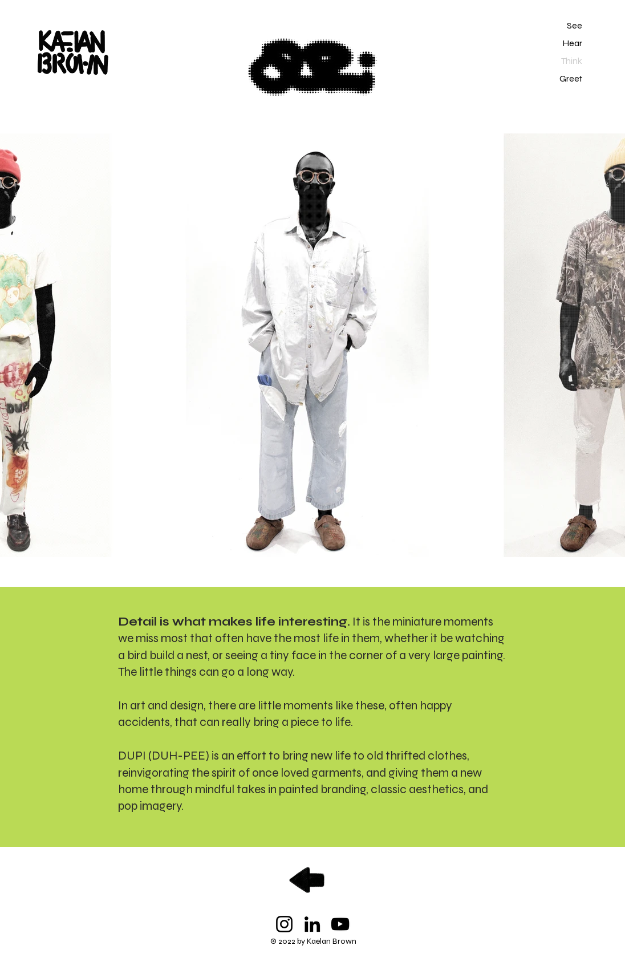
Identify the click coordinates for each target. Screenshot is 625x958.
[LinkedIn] (312, 924)
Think (571, 60)
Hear (572, 43)
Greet (570, 78)
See (574, 25)
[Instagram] (284, 924)
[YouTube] (340, 924)
